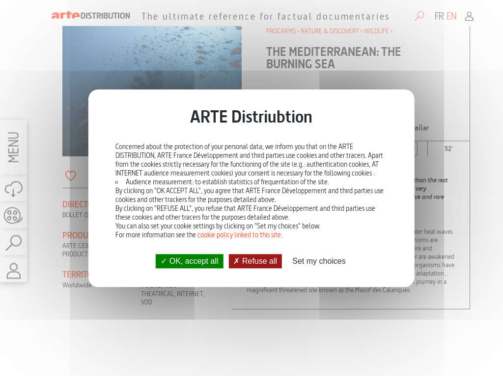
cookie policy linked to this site (239, 234)
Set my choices (318, 261)
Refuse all (255, 261)
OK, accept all (189, 261)
